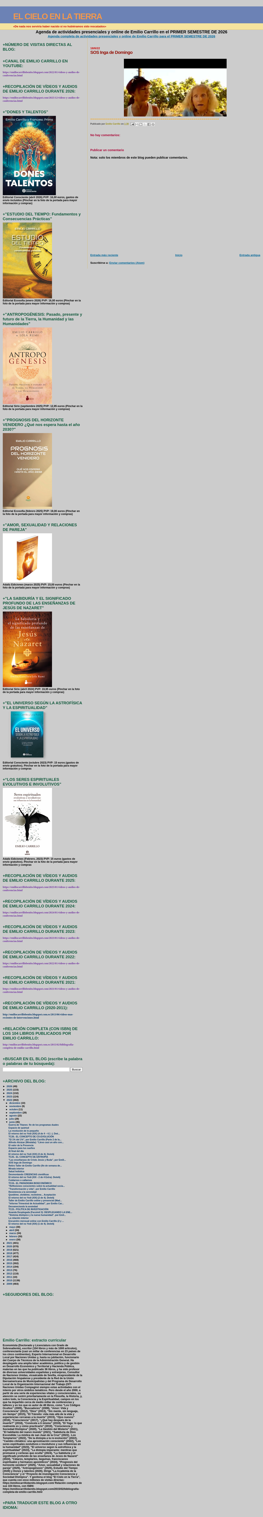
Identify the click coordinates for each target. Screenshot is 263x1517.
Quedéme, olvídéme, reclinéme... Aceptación (32, 1195)
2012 (10, 1273)
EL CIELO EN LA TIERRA (57, 16)
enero (12, 1239)
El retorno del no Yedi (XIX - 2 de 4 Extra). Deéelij (34, 1177)
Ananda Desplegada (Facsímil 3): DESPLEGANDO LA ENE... (40, 1212)
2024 (10, 1093)
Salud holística (16, 1171)
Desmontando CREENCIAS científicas (29, 1174)
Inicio (179, 255)
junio (12, 1122)
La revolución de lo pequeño (24, 1131)
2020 (10, 1246)
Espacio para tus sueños (22, 1148)
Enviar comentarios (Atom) (126, 262)
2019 (10, 1249)
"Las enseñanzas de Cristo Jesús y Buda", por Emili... (37, 1160)
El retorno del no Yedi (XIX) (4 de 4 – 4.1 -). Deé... (34, 1133)
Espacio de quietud (19, 1128)
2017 (10, 1256)
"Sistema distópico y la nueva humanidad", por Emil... (37, 1215)
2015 (10, 1263)
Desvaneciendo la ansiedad (23, 1206)
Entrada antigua (249, 255)
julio (12, 1118)
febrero (13, 1236)
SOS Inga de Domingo (20, 1163)
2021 (10, 1242)
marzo (13, 1233)
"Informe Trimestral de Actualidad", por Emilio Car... (36, 1203)
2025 (10, 1089)
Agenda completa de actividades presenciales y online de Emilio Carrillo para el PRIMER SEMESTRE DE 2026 (131, 36)
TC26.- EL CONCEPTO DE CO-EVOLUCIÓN (31, 1136)
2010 (10, 1280)
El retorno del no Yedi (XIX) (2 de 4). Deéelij (31, 1198)
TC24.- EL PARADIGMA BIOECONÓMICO (30, 1183)
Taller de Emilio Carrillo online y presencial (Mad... (35, 1200)
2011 (10, 1276)
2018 (10, 1253)
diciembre (15, 1103)
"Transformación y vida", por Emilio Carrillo (32, 1189)
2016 (10, 1259)
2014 (10, 1266)
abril (12, 1230)
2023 (10, 1096)
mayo (12, 1227)
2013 (10, 1270)
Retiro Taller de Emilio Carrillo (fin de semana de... (35, 1166)
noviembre (15, 1106)
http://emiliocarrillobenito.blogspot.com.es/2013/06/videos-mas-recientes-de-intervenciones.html (38, 1016)
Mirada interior (16, 1169)
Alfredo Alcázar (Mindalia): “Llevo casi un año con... (36, 1142)
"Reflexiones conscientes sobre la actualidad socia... (37, 1186)
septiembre (15, 1112)
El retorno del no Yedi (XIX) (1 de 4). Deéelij (31, 1224)
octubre (13, 1109)
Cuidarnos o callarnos (20, 1180)
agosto (13, 1115)
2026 (10, 1086)
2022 (10, 1099)
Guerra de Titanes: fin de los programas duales (34, 1125)
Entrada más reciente (104, 255)
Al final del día (16, 1151)
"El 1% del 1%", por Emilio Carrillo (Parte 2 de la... (35, 1139)
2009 (10, 1283)
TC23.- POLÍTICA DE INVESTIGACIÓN (28, 1209)
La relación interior (19, 1218)
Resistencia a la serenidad (23, 1192)
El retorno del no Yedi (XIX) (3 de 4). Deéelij (31, 1154)
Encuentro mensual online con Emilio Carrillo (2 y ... (36, 1221)
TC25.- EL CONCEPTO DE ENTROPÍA (28, 1157)
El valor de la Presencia (21, 1145)
